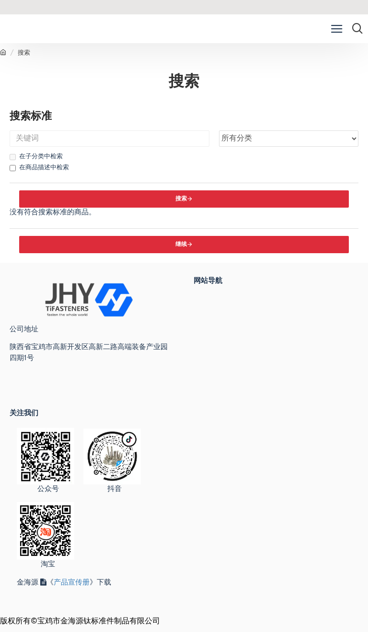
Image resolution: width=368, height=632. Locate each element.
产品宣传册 (72, 582)
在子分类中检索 (36, 157)
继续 (181, 244)
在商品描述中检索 (39, 168)
